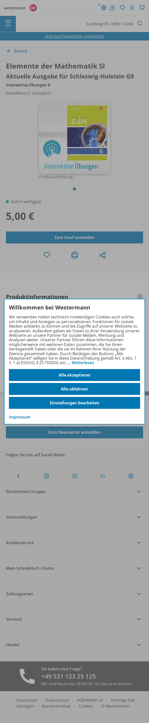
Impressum (19, 417)
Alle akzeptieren (75, 375)
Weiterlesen (83, 362)
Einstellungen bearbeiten (74, 403)
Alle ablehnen (74, 389)
